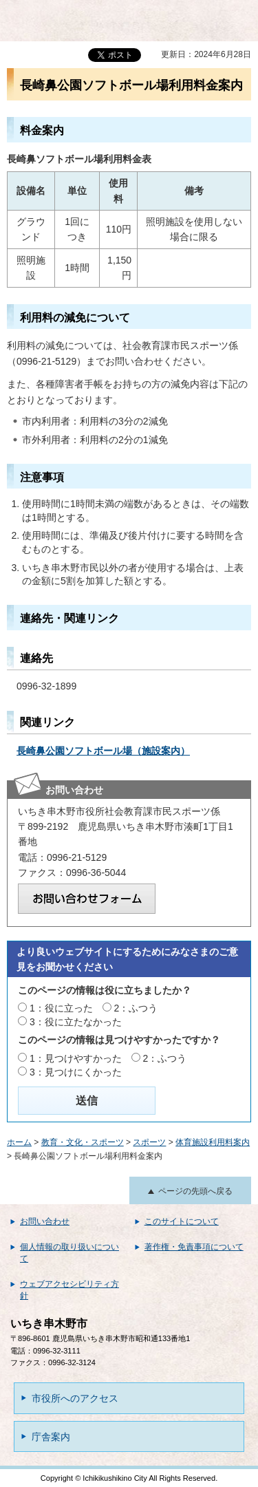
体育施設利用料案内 (212, 1142)
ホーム (19, 1142)
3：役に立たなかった (76, 1021)
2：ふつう (136, 1008)
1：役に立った (61, 1008)
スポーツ (149, 1142)
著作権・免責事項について (194, 1247)
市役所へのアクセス (75, 1398)
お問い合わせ (44, 1221)
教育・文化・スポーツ (82, 1142)
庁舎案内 (51, 1436)
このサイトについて (181, 1221)
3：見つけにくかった (76, 1072)
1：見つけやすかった (76, 1058)
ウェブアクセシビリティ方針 (69, 1290)
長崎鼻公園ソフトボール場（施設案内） (103, 750)
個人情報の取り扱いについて (69, 1252)
